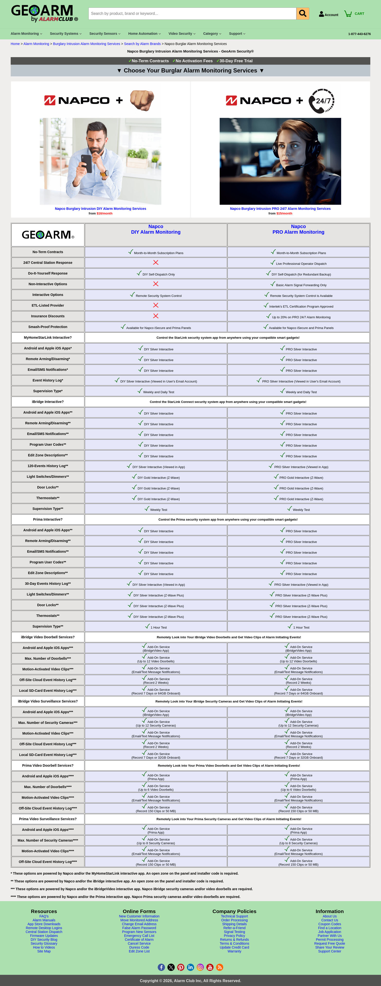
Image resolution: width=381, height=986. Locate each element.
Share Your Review (329, 947)
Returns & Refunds (234, 940)
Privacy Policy (234, 936)
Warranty (234, 951)
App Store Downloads (43, 924)
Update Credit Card (234, 947)
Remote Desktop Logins (44, 928)
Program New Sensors (139, 932)
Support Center (329, 951)
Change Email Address (139, 924)
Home (15, 44)
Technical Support (234, 916)
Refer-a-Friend (234, 928)
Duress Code (139, 947)
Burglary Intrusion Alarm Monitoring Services (86, 44)
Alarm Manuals (44, 920)
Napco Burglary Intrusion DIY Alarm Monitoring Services (100, 209)
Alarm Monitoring (36, 44)
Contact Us (329, 920)
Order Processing (234, 920)
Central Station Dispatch (44, 932)
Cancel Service (139, 943)
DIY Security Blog (44, 940)
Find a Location (329, 928)
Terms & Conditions (234, 943)
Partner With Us (330, 936)
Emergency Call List (139, 936)
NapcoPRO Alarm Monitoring (299, 229)
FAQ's (44, 916)
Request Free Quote (329, 943)
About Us (330, 916)
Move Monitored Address (139, 920)
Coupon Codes (329, 924)
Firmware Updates (44, 936)
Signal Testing (234, 932)
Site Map (44, 951)
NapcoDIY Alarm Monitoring (156, 229)
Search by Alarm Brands (142, 44)
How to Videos (44, 947)
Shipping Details (234, 924)
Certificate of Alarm (139, 940)
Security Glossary (44, 943)
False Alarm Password (139, 928)
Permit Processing (330, 940)
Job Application (329, 932)
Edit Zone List (139, 951)
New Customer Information (139, 916)
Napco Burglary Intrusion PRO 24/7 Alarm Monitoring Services (280, 209)
